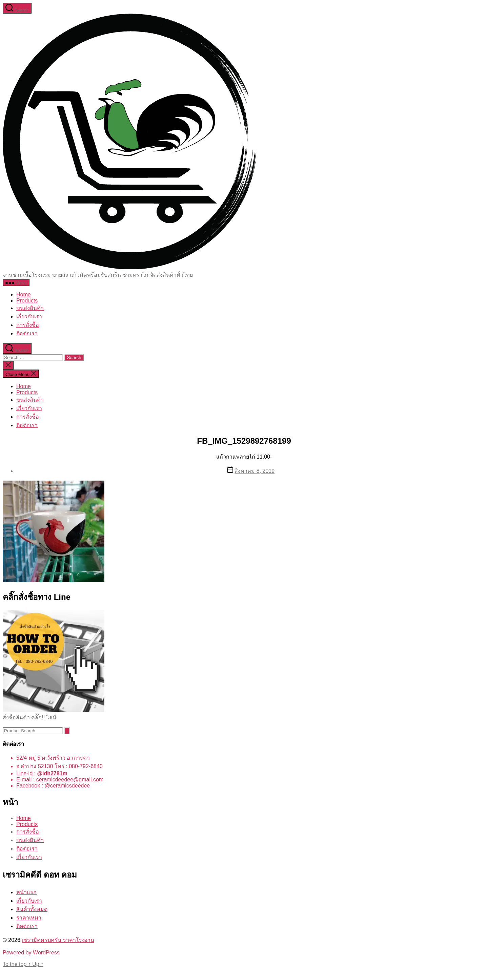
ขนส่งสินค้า (30, 308)
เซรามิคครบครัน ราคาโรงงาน (58, 940)
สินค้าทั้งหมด (31, 909)
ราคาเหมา (28, 918)
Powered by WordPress (31, 952)
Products (27, 300)
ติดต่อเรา (27, 926)
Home (23, 294)
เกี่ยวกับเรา (29, 316)
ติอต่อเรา (27, 333)
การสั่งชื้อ (27, 325)
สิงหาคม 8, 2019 (254, 471)
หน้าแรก (26, 892)
